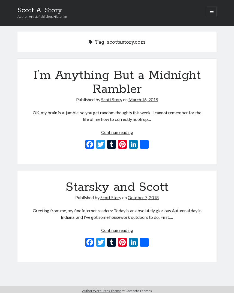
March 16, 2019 (143, 99)
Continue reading (117, 132)
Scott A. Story (39, 10)
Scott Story (111, 99)
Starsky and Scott (117, 187)
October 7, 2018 (143, 197)
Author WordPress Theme (101, 291)
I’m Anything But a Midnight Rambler (117, 82)
